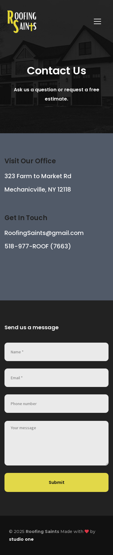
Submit (57, 482)
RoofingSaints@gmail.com (44, 233)
